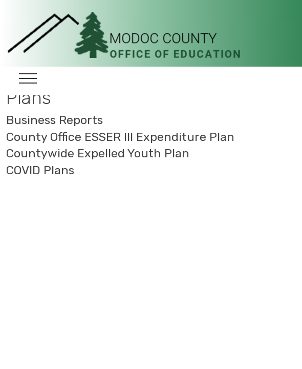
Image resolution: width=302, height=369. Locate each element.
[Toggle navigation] (28, 81)
